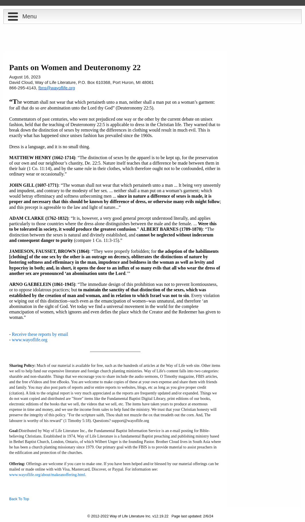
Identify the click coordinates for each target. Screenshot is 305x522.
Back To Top (19, 499)
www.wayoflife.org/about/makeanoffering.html (47, 475)
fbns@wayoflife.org (56, 87)
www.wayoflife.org (29, 339)
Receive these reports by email (40, 334)
